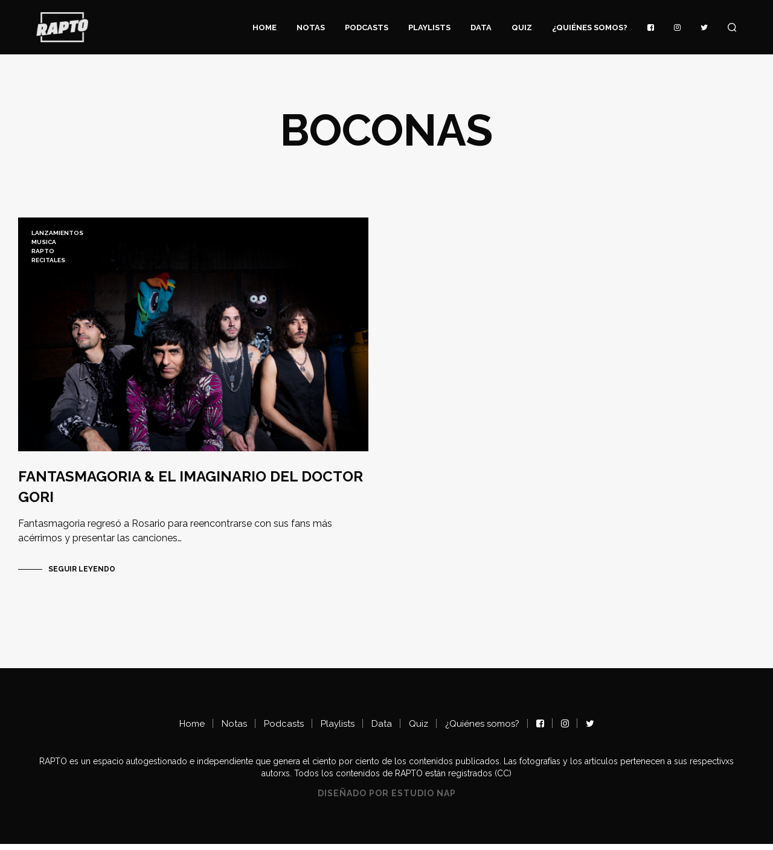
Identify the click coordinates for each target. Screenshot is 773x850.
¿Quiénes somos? (589, 27)
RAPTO (42, 251)
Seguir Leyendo (81, 575)
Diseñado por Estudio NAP (387, 799)
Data (481, 27)
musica (43, 242)
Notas (311, 27)
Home (264, 27)
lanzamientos (57, 233)
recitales (48, 260)
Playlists (429, 27)
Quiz (522, 27)
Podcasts (366, 27)
